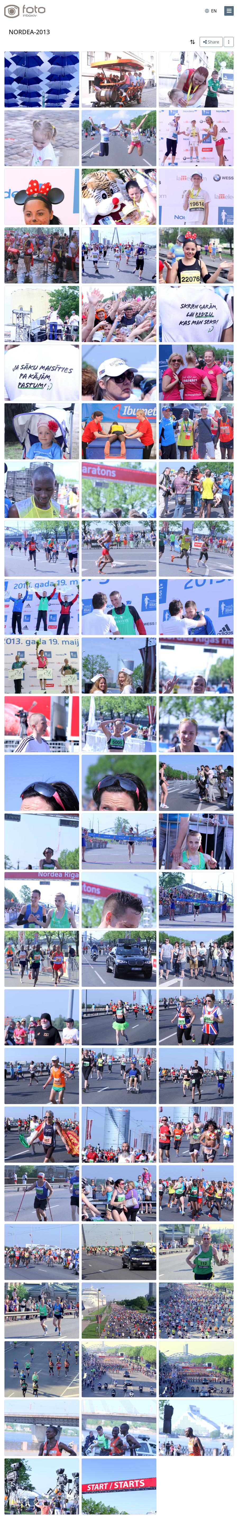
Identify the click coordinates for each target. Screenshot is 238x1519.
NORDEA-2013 (29, 32)
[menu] (229, 11)
